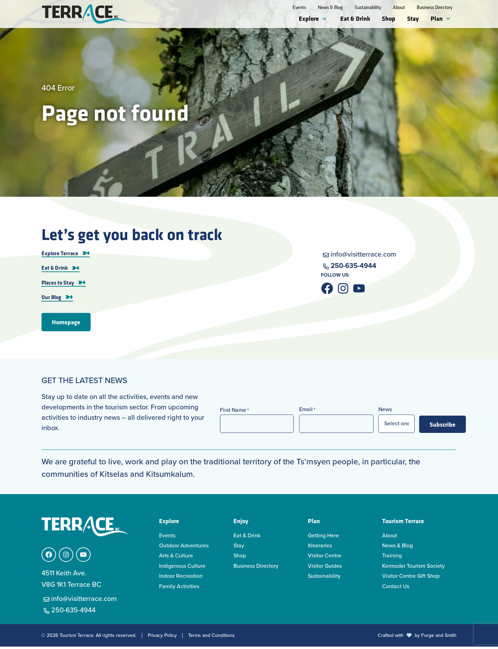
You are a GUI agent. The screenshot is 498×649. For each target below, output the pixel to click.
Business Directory (434, 7)
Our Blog (51, 299)
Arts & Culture (176, 558)
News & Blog (330, 7)
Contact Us (395, 588)
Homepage (66, 324)
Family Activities (179, 588)
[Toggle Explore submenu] (326, 19)
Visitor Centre (324, 558)
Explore (309, 18)
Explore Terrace (60, 255)
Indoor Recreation (181, 578)
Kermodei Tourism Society (413, 568)
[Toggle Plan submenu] (449, 19)
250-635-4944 (353, 267)
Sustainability (367, 7)
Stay (413, 18)
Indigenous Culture (182, 568)
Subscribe (442, 426)
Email (307, 412)
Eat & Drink (355, 18)
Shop (388, 18)
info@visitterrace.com (363, 256)
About (399, 7)
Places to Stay (58, 284)
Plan (437, 18)
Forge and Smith (438, 637)
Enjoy (240, 523)
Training (392, 558)
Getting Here (323, 537)
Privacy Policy (162, 638)
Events (299, 7)
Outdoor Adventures (184, 548)
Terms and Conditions (211, 638)
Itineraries (320, 548)
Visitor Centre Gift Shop (411, 578)
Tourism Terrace (403, 523)
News (385, 412)
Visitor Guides (325, 568)
